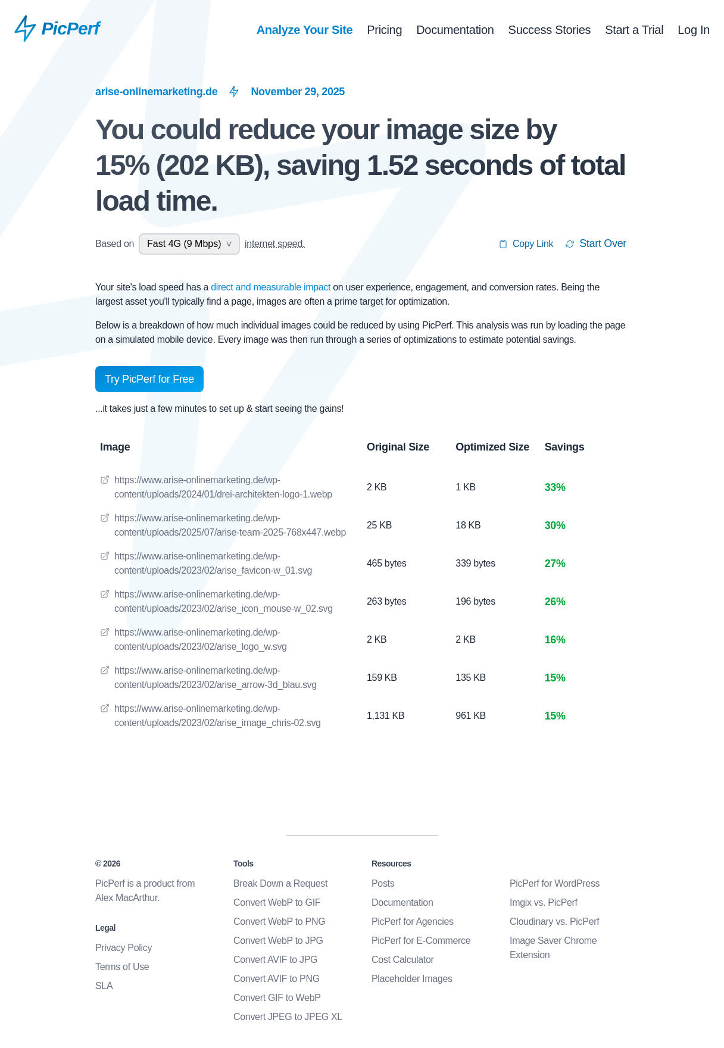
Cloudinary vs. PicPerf (554, 921)
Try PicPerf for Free (149, 379)
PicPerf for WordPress (555, 883)
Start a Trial (634, 29)
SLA (104, 986)
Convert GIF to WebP (277, 998)
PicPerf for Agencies (413, 921)
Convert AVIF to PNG (276, 979)
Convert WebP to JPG (278, 941)
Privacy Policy (123, 948)
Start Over (595, 243)
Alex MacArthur (126, 898)
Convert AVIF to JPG (275, 960)
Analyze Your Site (305, 29)
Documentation (455, 29)
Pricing (384, 29)
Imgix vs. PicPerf (544, 902)
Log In (694, 29)
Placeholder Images (412, 979)
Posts (383, 883)
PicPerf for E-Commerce (421, 941)
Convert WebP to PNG (279, 921)
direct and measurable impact (272, 287)
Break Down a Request (280, 883)
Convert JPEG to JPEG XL (287, 1017)
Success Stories (549, 29)
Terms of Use (122, 967)
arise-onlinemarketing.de (156, 92)
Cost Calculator (403, 960)
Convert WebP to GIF (276, 902)
